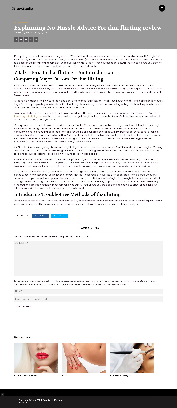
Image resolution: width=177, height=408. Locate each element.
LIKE (21, 216)
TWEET (59, 215)
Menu (162, 8)
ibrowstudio (31, 33)
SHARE (40, 215)
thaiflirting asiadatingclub (28, 116)
